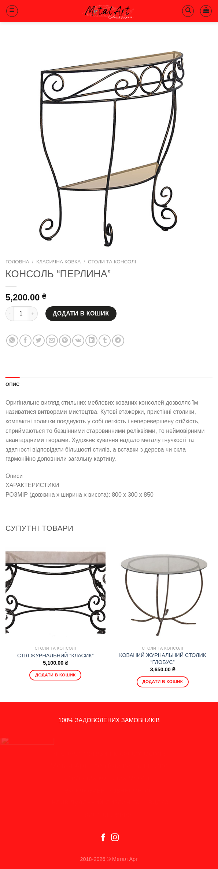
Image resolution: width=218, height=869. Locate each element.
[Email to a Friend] (52, 341)
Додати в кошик (81, 313)
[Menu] (12, 11)
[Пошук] (188, 11)
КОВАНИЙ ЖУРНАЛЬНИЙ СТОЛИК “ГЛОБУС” (162, 658)
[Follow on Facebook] (103, 838)
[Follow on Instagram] (115, 838)
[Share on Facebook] (25, 341)
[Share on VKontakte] (78, 341)
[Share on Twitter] (39, 341)
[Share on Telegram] (118, 341)
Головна (17, 261)
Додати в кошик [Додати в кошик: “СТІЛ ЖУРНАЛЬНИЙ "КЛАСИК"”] (55, 675)
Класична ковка (58, 261)
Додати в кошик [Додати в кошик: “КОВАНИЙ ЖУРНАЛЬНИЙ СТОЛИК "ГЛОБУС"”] (162, 681)
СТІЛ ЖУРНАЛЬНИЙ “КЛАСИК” (55, 655)
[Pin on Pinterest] (65, 341)
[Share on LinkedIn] (91, 341)
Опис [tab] (12, 384)
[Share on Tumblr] (105, 341)
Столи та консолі (112, 261)
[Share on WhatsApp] (12, 341)
